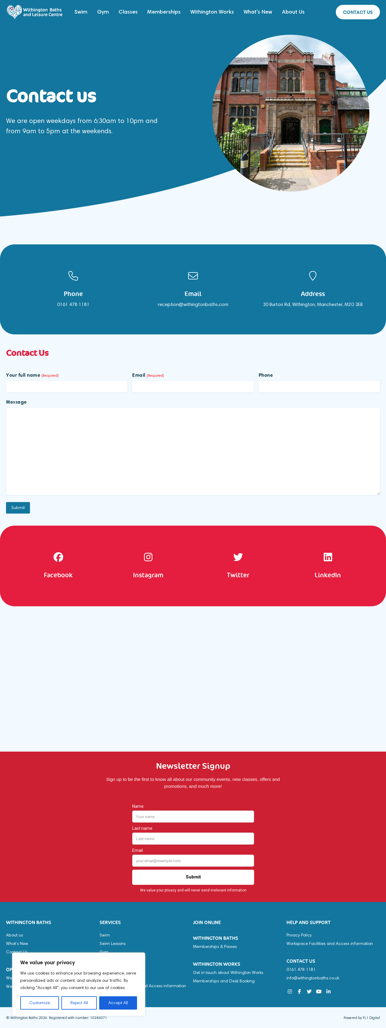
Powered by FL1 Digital (362, 1017)
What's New (258, 11)
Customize (39, 1002)
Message (16, 402)
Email (148, 375)
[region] (78, 984)
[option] (73, 289)
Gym (103, 11)
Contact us (358, 12)
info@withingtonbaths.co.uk (312, 978)
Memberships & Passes (215, 946)
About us (14, 935)
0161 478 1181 (301, 969)
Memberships (164, 11)
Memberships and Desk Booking (224, 981)
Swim (80, 11)
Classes (128, 11)
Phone (266, 375)
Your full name (32, 375)
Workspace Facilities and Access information (329, 943)
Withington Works (212, 11)
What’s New (17, 943)
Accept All (118, 1002)
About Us (293, 11)
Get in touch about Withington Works (228, 972)
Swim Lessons (113, 943)
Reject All (79, 1002)
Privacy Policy (299, 935)
